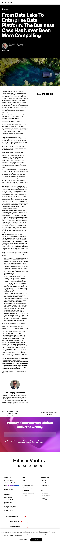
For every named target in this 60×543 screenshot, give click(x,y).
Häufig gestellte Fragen (28, 488)
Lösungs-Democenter (46, 495)
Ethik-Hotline (26, 490)
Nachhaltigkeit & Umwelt (9, 482)
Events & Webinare (8, 492)
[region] (30, 536)
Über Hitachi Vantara (8, 480)
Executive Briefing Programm (10, 499)
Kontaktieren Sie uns (8, 510)
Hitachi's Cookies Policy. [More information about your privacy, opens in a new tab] (16, 535)
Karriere (5, 485)
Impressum (44, 480)
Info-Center (44, 482)
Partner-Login (44, 493)
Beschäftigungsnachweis (28, 493)
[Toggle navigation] (57, 2)
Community (25, 482)
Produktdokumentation (28, 485)
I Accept (36, 539)
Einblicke (43, 488)
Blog (42, 490)
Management (7, 494)
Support (24, 480)
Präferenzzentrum (8, 497)
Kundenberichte (45, 485)
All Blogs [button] (5, 9)
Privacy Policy (25, 442)
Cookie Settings (23, 539)
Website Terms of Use (37, 442)
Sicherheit (25, 495)
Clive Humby (12, 121)
